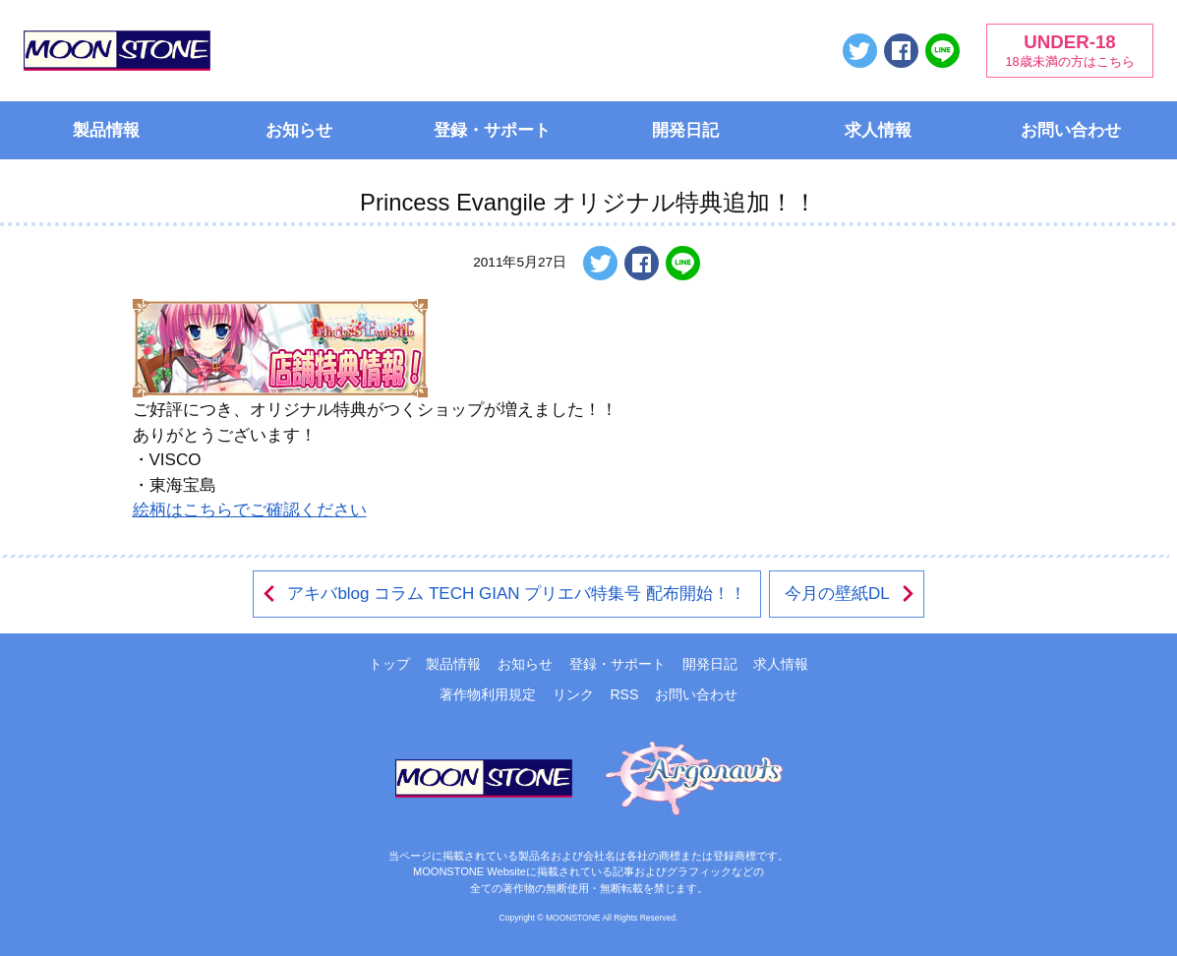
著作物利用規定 (488, 694)
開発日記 (685, 130)
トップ (389, 664)
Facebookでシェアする (901, 50)
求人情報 (878, 130)
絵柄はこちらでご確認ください (250, 510)
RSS (624, 694)
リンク (573, 694)
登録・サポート (492, 130)
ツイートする (860, 50)
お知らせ (298, 130)
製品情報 (106, 130)
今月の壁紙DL (850, 593)
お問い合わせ (1071, 130)
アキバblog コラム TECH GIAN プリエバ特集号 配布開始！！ (503, 593)
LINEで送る (942, 50)
